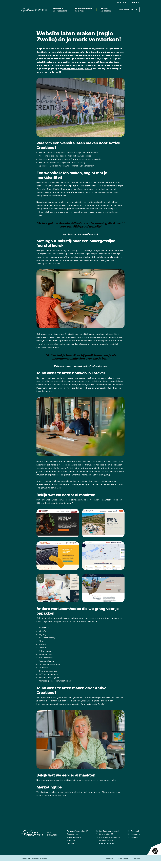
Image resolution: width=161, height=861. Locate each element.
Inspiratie (121, 2)
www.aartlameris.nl (88, 234)
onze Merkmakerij (112, 186)
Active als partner (74, 837)
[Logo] (34, 10)
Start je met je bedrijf (88, 250)
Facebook (133, 831)
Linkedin (133, 837)
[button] (80, 107)
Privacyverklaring (124, 858)
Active (105, 9)
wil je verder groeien (55, 257)
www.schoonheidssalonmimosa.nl (90, 366)
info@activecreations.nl (107, 831)
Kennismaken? (127, 10)
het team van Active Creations (100, 618)
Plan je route (106, 843)
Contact (135, 2)
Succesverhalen (84, 9)
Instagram (134, 834)
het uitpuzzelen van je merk (77, 69)
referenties (41, 484)
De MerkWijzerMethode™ (77, 831)
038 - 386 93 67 (104, 834)
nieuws (109, 481)
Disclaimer (109, 858)
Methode (60, 9)
